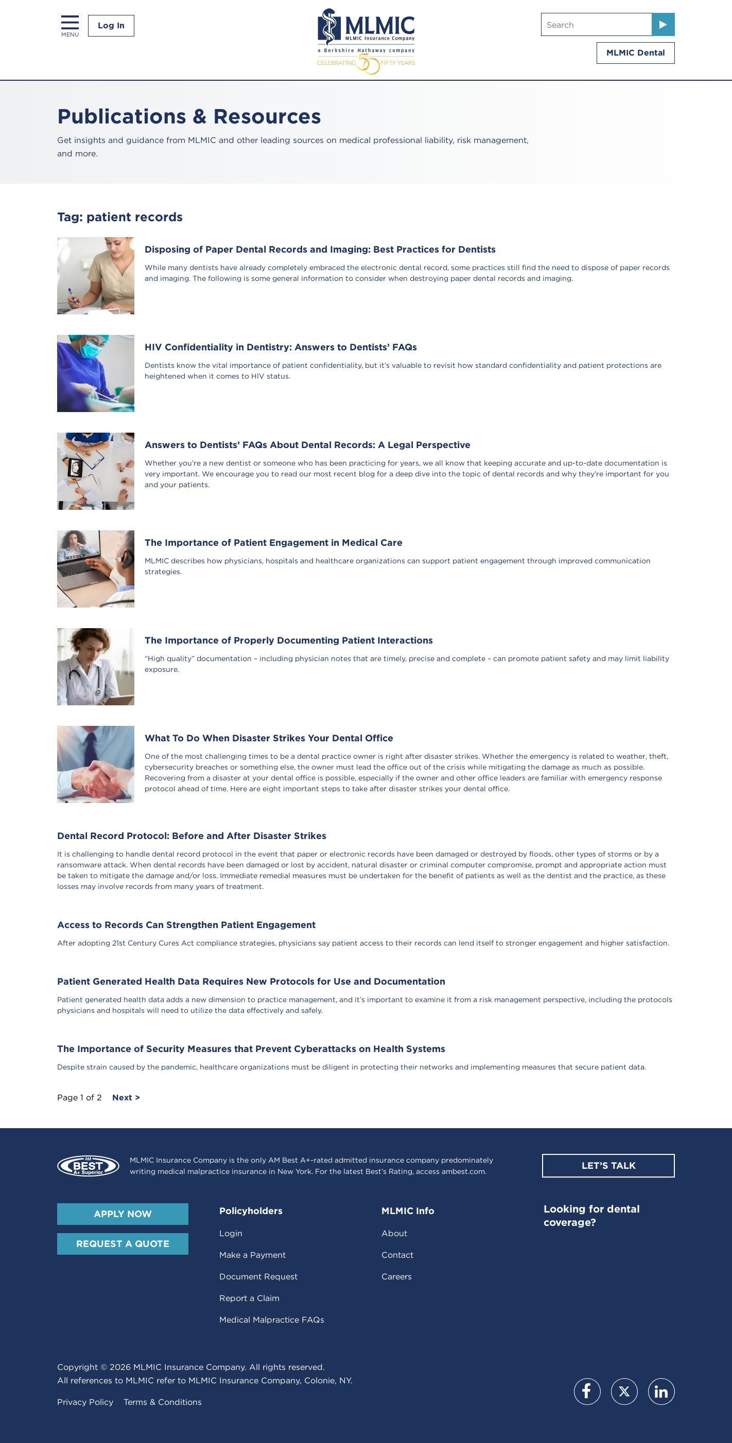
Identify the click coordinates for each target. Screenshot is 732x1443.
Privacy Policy (85, 1402)
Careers (396, 1276)
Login (230, 1233)
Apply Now (123, 1213)
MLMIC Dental (635, 53)
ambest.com (463, 1171)
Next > (126, 1097)
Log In (111, 25)
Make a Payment (252, 1255)
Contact (397, 1255)
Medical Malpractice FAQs (271, 1320)
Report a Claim (249, 1298)
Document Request (258, 1276)
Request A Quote (122, 1243)
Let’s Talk (609, 1165)
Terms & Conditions (163, 1402)
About (394, 1233)
